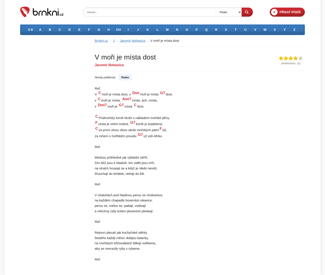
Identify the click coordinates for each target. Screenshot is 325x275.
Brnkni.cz (101, 40)
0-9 (30, 29)
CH (118, 29)
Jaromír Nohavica (132, 40)
